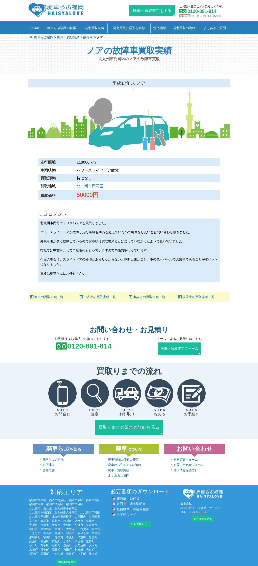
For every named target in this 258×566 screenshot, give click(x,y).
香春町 (45, 545)
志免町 (70, 532)
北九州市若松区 (62, 512)
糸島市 (96, 528)
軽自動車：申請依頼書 (133, 504)
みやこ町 (57, 549)
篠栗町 (59, 532)
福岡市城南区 (54, 499)
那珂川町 (35, 532)
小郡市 (79, 520)
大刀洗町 (80, 541)
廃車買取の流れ (184, 28)
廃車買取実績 (94, 28)
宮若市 (47, 528)
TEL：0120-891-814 (193, 507)
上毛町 (82, 549)
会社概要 (49, 465)
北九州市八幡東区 (66, 507)
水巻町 (67, 536)
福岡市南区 (36, 499)
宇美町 (47, 532)
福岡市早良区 (74, 499)
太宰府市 (71, 524)
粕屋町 (45, 536)
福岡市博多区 (57, 495)
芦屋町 (56, 536)
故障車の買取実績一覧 (198, 297)
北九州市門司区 (90, 186)
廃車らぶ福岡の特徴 (61, 28)
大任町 (90, 545)
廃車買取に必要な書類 (129, 28)
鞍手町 (45, 541)
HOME (35, 28)
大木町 (93, 541)
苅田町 (45, 549)
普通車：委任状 (128, 494)
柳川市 (67, 516)
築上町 (93, 549)
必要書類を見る (140, 519)
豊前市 (56, 520)
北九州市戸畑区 (39, 512)
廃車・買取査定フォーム (179, 348)
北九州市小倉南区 (66, 503)
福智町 (33, 549)
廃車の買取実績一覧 (48, 297)
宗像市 (59, 524)
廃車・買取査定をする (152, 10)
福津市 (96, 524)
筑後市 (90, 516)
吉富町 (70, 549)
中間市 (67, 520)
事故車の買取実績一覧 (149, 297)
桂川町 (56, 541)
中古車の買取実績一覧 (100, 297)
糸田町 (67, 545)
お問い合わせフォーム (189, 460)
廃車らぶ (63, 444)
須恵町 (82, 532)
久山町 (33, 536)
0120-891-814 (89, 346)
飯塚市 (45, 516)
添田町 (56, 545)
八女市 (79, 516)
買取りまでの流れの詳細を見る (129, 424)
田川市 (56, 516)
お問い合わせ (194, 444)
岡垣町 (79, 536)
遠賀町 (90, 536)
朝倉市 (70, 528)
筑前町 (67, 541)
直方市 (33, 516)
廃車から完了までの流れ (124, 460)
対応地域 (159, 28)
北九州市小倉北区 (40, 503)
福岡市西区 (93, 495)
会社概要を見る (203, 514)
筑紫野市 (91, 520)
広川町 (33, 545)
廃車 (129, 444)
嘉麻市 (59, 528)
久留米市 (94, 512)
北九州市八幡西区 (40, 507)
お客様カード (126, 510)
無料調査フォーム (186, 454)
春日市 (33, 524)
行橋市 (45, 520)
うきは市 (35, 528)
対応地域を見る (66, 557)
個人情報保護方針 (186, 465)
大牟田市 (80, 512)
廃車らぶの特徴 (53, 454)
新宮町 (93, 532)
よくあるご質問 (214, 28)
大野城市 (46, 524)
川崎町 (79, 545)
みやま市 (83, 528)
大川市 (33, 520)
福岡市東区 (76, 495)
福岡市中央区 (37, 495)
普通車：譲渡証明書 (131, 499)
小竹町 (33, 541)
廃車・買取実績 (118, 465)
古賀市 (84, 524)
